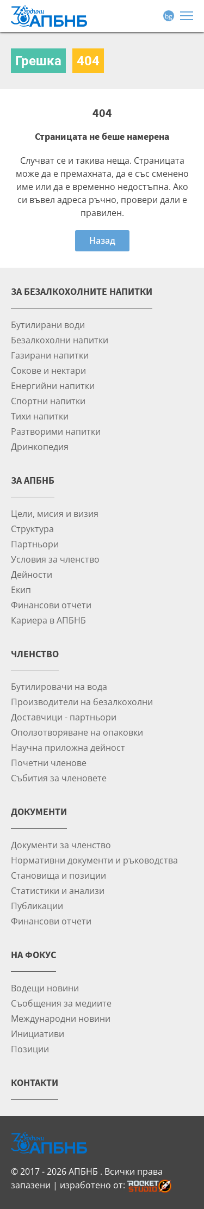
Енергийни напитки (53, 385)
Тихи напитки (40, 416)
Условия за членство (55, 559)
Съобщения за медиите (61, 1003)
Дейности (31, 574)
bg (168, 15)
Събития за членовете (59, 778)
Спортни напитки (48, 400)
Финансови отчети (51, 604)
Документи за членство (61, 844)
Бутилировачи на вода (59, 686)
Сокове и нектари (48, 370)
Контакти (34, 1082)
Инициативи (37, 1033)
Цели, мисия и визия (54, 513)
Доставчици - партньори (63, 717)
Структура (32, 528)
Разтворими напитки (56, 431)
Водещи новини (45, 988)
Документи (39, 811)
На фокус (33, 954)
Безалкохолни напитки (59, 340)
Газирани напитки (50, 355)
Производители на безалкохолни (82, 701)
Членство (35, 653)
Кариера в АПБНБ (48, 620)
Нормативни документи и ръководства (94, 860)
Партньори (35, 544)
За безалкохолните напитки (81, 291)
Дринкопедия (40, 446)
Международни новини (60, 1018)
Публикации (37, 905)
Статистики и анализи (57, 890)
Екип (21, 589)
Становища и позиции (58, 875)
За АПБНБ (32, 480)
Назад (102, 240)
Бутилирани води (48, 324)
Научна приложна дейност (68, 747)
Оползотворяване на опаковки (77, 732)
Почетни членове (48, 762)
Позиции (30, 1048)
